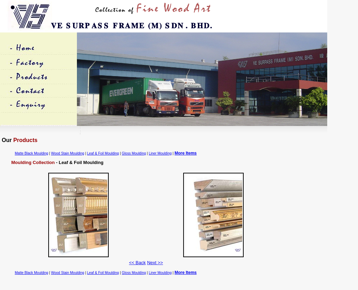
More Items (185, 153)
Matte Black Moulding (31, 153)
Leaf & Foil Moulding (103, 153)
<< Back (137, 262)
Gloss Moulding (134, 153)
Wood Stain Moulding (67, 153)
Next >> (155, 262)
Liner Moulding (160, 153)
